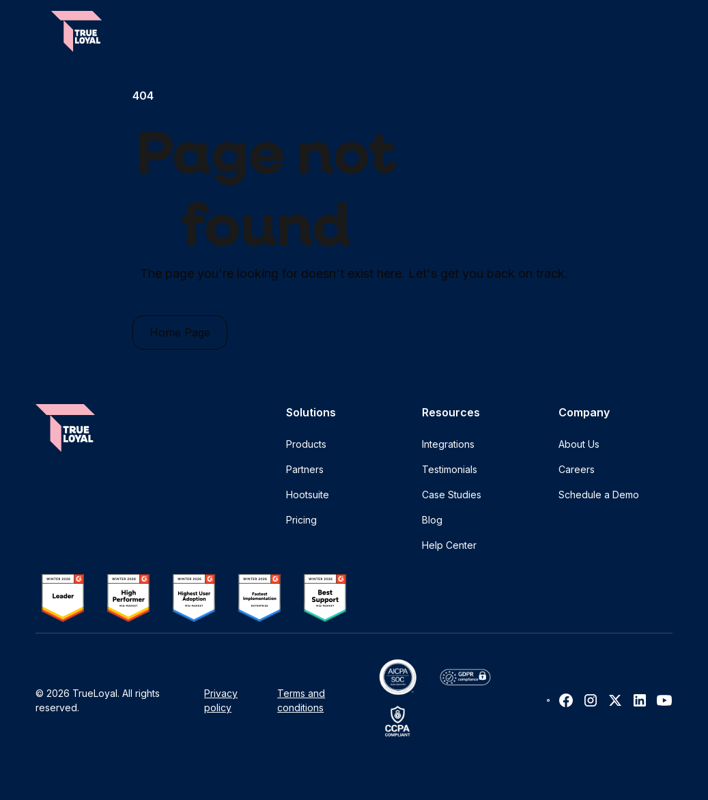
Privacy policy (221, 700)
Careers (576, 469)
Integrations (448, 444)
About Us (578, 444)
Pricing (301, 520)
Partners (305, 469)
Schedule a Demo (598, 494)
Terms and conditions (301, 700)
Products (306, 444)
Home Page (180, 332)
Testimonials (449, 469)
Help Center (449, 545)
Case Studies (451, 494)
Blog (432, 520)
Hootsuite (307, 494)
